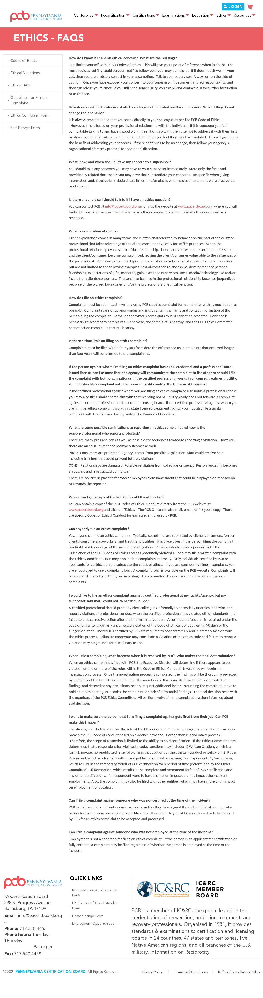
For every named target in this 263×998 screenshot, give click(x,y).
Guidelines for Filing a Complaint (29, 100)
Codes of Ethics (23, 61)
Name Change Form (87, 916)
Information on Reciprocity (179, 952)
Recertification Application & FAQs (94, 893)
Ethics (221, 16)
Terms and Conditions (191, 972)
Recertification (113, 16)
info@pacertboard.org (124, 206)
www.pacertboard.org (195, 206)
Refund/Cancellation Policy (239, 972)
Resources (242, 16)
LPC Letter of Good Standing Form (95, 905)
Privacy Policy (152, 972)
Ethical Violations (25, 73)
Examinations (173, 16)
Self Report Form (25, 128)
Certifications (144, 16)
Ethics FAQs (20, 85)
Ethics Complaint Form (30, 115)
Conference (84, 16)
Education (200, 16)
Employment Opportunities (93, 924)
